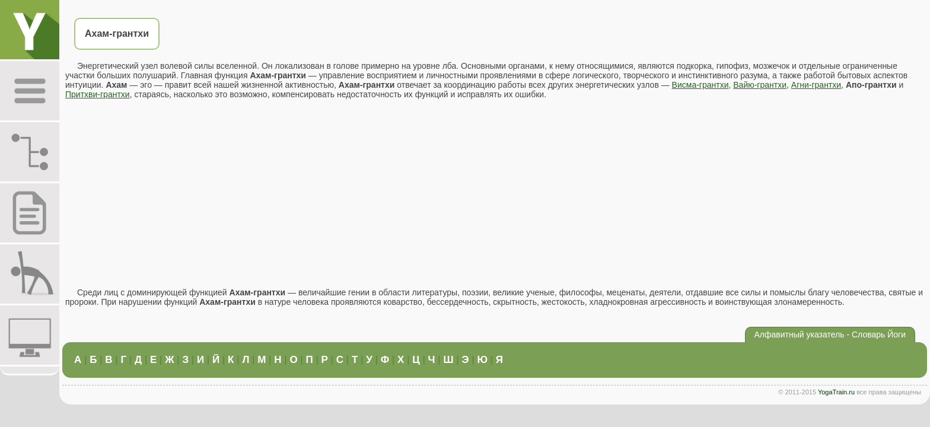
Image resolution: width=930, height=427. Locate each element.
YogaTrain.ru (836, 392)
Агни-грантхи (816, 85)
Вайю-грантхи (759, 85)
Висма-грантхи (700, 85)
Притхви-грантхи (97, 94)
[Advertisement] (495, 193)
